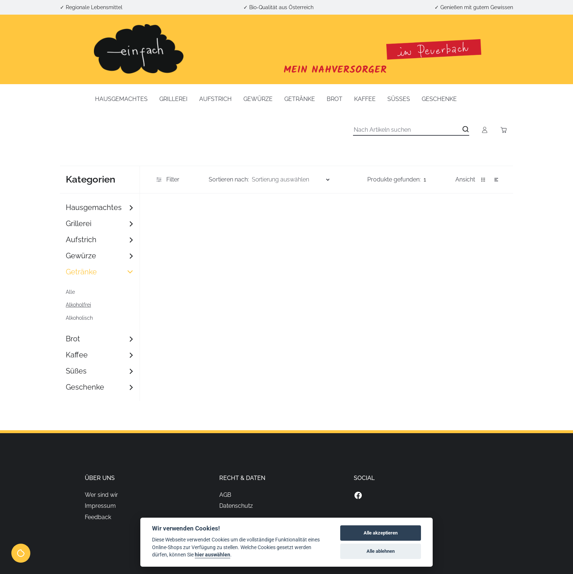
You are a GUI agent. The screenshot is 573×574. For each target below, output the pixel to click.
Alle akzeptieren (381, 533)
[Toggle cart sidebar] (503, 130)
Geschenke (439, 98)
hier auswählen (212, 555)
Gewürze (258, 98)
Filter (167, 179)
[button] (483, 179)
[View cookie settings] (20, 553)
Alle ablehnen (381, 551)
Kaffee (365, 98)
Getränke (299, 98)
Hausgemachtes (121, 98)
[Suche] (411, 130)
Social (364, 477)
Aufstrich (215, 98)
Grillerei (173, 98)
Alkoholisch (79, 318)
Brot (334, 98)
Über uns (100, 477)
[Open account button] (484, 130)
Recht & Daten (242, 477)
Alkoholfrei (78, 305)
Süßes (398, 98)
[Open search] (465, 129)
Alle (70, 292)
